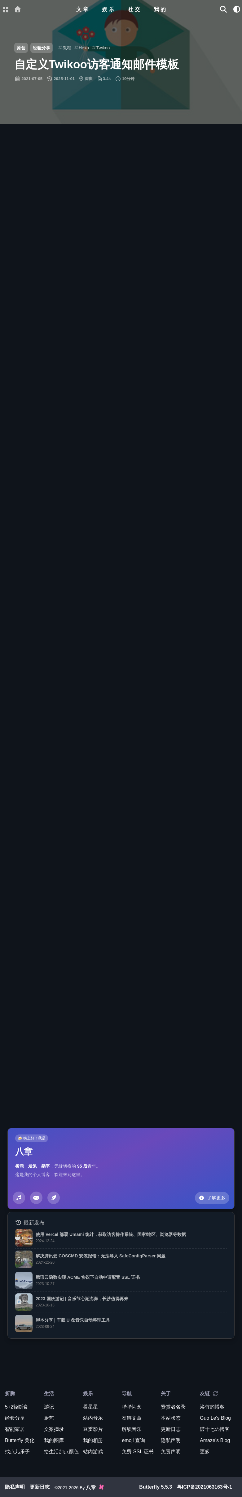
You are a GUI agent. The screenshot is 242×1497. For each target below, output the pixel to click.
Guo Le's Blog (166, 702)
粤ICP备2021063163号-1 (204, 1487)
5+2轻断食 (16, 1406)
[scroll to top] (216, 359)
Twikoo (208, 1106)
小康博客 (26, 631)
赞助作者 (37, 657)
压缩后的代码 (116, 212)
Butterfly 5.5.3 (155, 1487)
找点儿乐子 (17, 1451)
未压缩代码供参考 (186, 212)
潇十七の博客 (215, 1429)
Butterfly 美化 (19, 1440)
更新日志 (171, 1429)
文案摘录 (54, 1429)
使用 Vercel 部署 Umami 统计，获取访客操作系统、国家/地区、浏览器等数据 (111, 1234)
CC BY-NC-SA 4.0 (95, 702)
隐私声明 (171, 1440)
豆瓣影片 (93, 1429)
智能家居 (15, 1429)
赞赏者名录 (173, 1406)
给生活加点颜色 (61, 1451)
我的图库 (54, 1440)
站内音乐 (93, 1418)
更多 (205, 1451)
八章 (24, 1152)
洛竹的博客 (212, 1406)
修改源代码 (67, 432)
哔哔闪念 (132, 1406)
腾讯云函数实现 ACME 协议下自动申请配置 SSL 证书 (88, 1277)
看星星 (90, 1406)
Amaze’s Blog (215, 1440)
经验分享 (41, 47)
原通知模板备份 (170, 432)
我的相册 (93, 1440)
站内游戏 (93, 1451)
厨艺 (49, 1418)
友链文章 (132, 1418)
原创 (21, 47)
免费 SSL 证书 (138, 1451)
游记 (49, 1406)
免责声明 (171, 1451)
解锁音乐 (132, 1429)
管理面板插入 (51, 212)
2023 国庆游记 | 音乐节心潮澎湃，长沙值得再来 (82, 1298)
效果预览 (38, 193)
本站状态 (171, 1418)
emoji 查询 (133, 1440)
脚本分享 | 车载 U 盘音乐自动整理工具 (73, 1320)
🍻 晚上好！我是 (32, 1138)
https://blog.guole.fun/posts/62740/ (60, 694)
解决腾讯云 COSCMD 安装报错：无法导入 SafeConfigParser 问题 (100, 1255)
